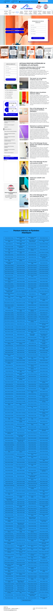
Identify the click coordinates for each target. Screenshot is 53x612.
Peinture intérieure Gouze (21, 368)
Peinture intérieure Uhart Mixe (32, 583)
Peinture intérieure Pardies (32, 243)
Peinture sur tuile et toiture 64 (8, 152)
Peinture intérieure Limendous (20, 307)
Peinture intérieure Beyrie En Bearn (9, 451)
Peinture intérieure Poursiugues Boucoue (9, 531)
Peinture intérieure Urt (20, 587)
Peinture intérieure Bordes (44, 440)
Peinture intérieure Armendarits (44, 499)
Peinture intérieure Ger (9, 376)
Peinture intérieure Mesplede (32, 281)
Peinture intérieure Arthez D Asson (9, 493)
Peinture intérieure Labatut (9, 340)
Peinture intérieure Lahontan (9, 331)
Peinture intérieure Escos (9, 396)
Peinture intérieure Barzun (9, 467)
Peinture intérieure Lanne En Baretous (43, 327)
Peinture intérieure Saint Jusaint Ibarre (32, 549)
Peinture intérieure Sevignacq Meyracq (20, 574)
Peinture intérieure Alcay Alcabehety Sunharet (32, 518)
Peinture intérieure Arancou (21, 508)
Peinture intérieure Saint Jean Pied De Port (9, 549)
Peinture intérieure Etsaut (21, 384)
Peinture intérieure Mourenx (44, 265)
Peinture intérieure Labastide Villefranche (32, 340)
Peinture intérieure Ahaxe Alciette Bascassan (21, 523)
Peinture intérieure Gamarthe (9, 381)
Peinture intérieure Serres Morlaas (44, 571)
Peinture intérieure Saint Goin (9, 545)
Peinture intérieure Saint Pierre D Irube (43, 554)
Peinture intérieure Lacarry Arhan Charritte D (44, 334)
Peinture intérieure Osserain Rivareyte (32, 249)
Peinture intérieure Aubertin (21, 483)
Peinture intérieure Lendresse (9, 314)
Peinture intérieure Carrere (32, 421)
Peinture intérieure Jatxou (32, 345)
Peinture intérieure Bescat (21, 454)
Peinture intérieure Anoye (21, 510)
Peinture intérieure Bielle (32, 446)
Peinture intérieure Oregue (9, 257)
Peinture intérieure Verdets (32, 589)
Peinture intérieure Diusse (21, 398)
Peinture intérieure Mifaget (21, 281)
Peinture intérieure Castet (32, 415)
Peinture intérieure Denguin (44, 398)
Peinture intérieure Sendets (21, 570)
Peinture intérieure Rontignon (32, 535)
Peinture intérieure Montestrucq (44, 269)
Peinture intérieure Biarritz (32, 448)
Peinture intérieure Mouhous (20, 267)
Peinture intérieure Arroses (21, 493)
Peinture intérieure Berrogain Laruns (32, 454)
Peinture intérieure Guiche (44, 365)
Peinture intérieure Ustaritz (32, 587)
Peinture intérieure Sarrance (20, 562)
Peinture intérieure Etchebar (44, 384)
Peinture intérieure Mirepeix (44, 278)
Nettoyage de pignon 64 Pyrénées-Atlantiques (31, 12)
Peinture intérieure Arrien (9, 496)
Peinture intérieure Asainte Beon (9, 485)
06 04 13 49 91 (14, 2)
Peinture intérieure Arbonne (32, 506)
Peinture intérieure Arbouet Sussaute (21, 506)
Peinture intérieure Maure (21, 288)
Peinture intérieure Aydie (20, 476)
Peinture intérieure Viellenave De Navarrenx (32, 592)
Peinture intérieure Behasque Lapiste (43, 460)
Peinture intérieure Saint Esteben (43, 540)
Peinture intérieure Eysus (32, 384)
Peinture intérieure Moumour (9, 267)
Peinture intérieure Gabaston (32, 381)
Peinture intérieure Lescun (21, 312)
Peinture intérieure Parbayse (43, 243)
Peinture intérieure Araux (9, 508)
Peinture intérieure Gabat (21, 381)
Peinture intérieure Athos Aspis (32, 483)
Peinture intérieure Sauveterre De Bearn (9, 568)
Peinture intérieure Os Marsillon (44, 252)
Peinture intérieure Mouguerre (32, 267)
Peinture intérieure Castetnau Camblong (43, 413)
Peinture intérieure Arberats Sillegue (44, 506)
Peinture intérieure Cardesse (9, 424)
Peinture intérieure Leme (20, 314)
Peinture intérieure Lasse (44, 318)
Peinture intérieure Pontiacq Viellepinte (20, 528)
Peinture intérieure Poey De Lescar (21, 241)
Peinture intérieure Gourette (26, 600)
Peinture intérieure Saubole (32, 562)
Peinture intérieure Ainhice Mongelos (9, 521)
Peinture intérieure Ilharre (21, 352)
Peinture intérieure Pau (9, 243)
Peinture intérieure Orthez (32, 252)
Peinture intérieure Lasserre (32, 318)
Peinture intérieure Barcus (9, 470)
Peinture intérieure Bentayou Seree (32, 457)
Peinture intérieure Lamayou (9, 329)
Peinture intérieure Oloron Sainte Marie (44, 257)
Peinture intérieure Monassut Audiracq (9, 278)
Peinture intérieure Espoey (21, 388)
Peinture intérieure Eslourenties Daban (32, 391)
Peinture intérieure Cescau (21, 409)
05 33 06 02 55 (7, 2)
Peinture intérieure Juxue (9, 345)
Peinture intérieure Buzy (9, 429)
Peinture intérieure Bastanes (43, 464)
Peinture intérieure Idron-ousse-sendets (9, 355)
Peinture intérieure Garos (44, 376)
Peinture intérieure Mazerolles (43, 285)
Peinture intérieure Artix (9, 490)
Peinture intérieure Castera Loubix (44, 415)
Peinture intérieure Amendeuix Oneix (43, 515)
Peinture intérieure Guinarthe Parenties (32, 365)
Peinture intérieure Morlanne (43, 267)
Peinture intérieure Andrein (44, 512)
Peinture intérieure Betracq (44, 451)
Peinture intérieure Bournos (32, 435)
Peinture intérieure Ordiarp (21, 257)
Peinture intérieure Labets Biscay (44, 337)
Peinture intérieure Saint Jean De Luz (32, 546)
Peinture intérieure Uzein (9, 589)
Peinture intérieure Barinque (32, 467)
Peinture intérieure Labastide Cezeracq (20, 343)
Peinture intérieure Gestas (44, 371)
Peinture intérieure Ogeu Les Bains (9, 260)
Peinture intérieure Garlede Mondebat (21, 379)
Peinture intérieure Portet (32, 528)
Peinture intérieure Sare (43, 560)
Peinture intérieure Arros (32, 493)
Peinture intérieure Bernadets (43, 454)
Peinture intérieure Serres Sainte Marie (9, 574)
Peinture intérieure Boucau (9, 440)
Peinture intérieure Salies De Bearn (32, 557)
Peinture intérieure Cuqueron (9, 401)
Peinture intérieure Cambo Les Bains (20, 427)
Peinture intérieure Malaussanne (44, 291)
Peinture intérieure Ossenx (44, 249)
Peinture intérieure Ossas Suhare (21, 252)
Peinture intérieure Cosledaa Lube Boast (43, 401)
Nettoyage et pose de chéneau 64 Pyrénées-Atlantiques (35, 12)
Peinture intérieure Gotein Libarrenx (32, 368)
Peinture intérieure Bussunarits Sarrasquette (43, 430)
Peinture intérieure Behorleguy (32, 459)
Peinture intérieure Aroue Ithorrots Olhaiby (9, 499)
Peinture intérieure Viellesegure (44, 592)
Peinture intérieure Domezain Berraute (43, 396)
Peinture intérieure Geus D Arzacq (32, 371)
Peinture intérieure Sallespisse (9, 560)
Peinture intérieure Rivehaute (20, 535)
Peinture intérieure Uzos (20, 589)
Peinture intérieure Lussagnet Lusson (9, 297)
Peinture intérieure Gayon (21, 376)
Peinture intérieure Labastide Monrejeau (43, 340)
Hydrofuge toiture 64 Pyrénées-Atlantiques (44, 12)
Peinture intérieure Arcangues (43, 503)
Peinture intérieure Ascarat (44, 485)
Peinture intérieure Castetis (9, 415)
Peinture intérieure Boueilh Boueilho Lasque (21, 440)
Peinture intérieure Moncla (9, 275)
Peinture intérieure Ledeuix (21, 316)
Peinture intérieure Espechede (20, 391)
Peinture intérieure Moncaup (44, 275)
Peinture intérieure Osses (21, 249)
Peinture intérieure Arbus (9, 506)
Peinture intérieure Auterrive (44, 476)
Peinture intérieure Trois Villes (9, 583)
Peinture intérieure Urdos (21, 585)
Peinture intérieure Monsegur (32, 273)
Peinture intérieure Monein (21, 275)
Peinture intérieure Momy (21, 278)
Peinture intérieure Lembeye (32, 314)
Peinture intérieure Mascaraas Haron (9, 294)
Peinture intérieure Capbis (21, 424)
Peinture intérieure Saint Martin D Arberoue (9, 551)
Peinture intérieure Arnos (20, 499)
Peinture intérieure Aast (9, 528)
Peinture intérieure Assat (32, 485)
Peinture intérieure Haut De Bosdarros (9, 362)
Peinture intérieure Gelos (44, 374)
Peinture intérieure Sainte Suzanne (9, 557)
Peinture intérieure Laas (32, 343)
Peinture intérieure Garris (32, 376)
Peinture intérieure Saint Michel (44, 551)
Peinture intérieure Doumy (32, 396)
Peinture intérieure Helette (32, 360)
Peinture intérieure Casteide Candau (20, 418)
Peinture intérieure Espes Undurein (44, 388)
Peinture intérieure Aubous (44, 481)
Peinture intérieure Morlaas (9, 269)
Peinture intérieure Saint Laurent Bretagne (44, 549)
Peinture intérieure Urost (44, 585)
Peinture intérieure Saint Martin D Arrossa (20, 551)
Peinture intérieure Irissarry (9, 352)
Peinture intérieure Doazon (32, 398)
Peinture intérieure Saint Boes (32, 537)
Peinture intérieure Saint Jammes (20, 546)
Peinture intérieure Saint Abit (9, 537)
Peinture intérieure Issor (20, 350)
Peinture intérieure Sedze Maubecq (32, 568)
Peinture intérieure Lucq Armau (20, 299)
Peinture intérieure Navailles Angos (32, 263)
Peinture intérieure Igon (43, 352)
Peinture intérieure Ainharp (21, 520)
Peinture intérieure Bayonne (44, 462)
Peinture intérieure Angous (9, 512)
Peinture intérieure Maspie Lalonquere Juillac (9, 291)
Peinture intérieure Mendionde (9, 285)
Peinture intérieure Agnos (32, 523)
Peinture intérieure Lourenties (20, 302)
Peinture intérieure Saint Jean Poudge (20, 549)
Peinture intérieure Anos (32, 510)
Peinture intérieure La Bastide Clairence (9, 343)
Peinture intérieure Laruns (21, 321)
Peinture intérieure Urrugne (9, 587)
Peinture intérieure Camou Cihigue (44, 424)
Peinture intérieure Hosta (9, 357)
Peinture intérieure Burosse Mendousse (9, 433)
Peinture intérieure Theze (44, 581)
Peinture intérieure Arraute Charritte (21, 496)
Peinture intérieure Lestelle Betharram (32, 310)
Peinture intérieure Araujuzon (32, 508)
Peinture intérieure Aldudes (21, 517)
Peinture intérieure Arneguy (32, 499)
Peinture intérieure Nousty (32, 260)
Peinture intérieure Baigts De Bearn (32, 473)
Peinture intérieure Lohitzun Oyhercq (9, 307)
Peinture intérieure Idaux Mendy (32, 354)
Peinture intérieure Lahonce (20, 331)
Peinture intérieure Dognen (9, 398)
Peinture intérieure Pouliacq (44, 528)
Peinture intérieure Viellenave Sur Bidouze (9, 592)
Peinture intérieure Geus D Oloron (21, 371)
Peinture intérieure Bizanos (21, 444)
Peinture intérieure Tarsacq (32, 581)
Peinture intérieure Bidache (44, 448)
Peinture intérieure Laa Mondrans (43, 343)
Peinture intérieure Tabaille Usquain (32, 578)
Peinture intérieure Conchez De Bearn (21, 404)
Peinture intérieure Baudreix (9, 464)
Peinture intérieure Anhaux (44, 510)
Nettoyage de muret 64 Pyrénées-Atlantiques (49, 12)
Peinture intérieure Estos (32, 386)
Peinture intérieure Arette (21, 503)
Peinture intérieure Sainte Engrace (32, 540)
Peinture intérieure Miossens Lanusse (9, 281)
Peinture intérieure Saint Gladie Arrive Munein (44, 543)
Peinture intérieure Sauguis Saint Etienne (9, 565)
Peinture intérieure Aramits (9, 510)
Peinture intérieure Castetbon (20, 415)
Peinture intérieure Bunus (44, 432)
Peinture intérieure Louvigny (32, 299)
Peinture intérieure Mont (20, 273)
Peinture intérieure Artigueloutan (32, 490)
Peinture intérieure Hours (44, 354)
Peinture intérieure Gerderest (32, 374)
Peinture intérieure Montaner (43, 271)
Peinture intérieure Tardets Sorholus (9, 581)
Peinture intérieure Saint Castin (44, 537)
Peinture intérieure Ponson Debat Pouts (32, 238)
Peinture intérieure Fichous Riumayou (44, 382)
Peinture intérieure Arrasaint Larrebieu (44, 496)
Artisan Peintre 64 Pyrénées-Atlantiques (21, 12)
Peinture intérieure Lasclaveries (9, 321)
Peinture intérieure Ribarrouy (43, 533)
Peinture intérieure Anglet (21, 512)
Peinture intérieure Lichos (9, 310)
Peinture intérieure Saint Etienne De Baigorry (9, 543)
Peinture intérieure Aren (32, 503)
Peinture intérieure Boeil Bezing (9, 444)
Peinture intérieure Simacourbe (44, 573)
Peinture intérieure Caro (43, 421)
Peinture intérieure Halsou (32, 362)
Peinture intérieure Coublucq (32, 401)
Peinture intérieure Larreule (44, 321)
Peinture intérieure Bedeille (32, 462)
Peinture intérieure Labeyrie (21, 337)
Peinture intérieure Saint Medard (32, 551)
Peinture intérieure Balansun (20, 473)
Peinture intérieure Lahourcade (43, 329)
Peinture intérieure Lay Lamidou (9, 318)
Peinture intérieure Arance (44, 508)
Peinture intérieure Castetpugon (21, 412)
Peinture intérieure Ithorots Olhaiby (44, 348)
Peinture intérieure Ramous (21, 533)
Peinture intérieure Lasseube (20, 318)
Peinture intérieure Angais (32, 512)
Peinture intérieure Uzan (44, 587)
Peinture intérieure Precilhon (43, 531)
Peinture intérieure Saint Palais (9, 554)
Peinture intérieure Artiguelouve (21, 490)
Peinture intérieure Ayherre (44, 473)
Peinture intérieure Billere (9, 446)
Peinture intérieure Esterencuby (44, 386)
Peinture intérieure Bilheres (21, 446)
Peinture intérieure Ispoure (32, 350)
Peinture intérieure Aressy (9, 503)
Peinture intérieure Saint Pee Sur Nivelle (32, 554)
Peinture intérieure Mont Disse (9, 271)
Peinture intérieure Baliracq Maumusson (44, 470)
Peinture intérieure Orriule (21, 254)
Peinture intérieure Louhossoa (43, 302)
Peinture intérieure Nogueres (43, 260)
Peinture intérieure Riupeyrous (9, 535)
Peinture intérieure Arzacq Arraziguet (32, 488)
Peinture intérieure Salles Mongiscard (44, 557)
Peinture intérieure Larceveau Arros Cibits (43, 324)
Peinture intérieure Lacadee (32, 337)
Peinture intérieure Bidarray (21, 448)
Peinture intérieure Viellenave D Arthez (21, 592)
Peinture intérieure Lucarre (9, 299)
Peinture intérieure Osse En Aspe (9, 252)
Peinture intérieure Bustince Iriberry (32, 430)
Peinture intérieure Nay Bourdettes (9, 263)
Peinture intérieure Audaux (32, 481)
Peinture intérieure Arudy (44, 487)
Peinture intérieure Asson (21, 485)
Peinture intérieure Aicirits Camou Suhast (44, 521)
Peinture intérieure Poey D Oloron (9, 241)
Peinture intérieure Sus (9, 578)
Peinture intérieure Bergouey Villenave (20, 457)
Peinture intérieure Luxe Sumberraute (43, 294)
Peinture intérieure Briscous (44, 435)
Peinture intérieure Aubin (9, 483)
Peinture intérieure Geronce (9, 374)
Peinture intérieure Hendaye (20, 360)
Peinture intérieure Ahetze (9, 523)
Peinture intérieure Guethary (9, 368)
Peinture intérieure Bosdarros (32, 440)
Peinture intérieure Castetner (32, 412)
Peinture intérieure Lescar (32, 312)
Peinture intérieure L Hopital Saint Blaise (20, 358)
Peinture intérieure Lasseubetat (44, 316)
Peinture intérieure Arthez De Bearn (43, 491)
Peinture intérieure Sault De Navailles (21, 565)
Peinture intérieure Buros (21, 432)
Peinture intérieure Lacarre (9, 337)
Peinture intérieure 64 (17, 12)
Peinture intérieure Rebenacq (32, 533)
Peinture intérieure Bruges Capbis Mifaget (21, 435)
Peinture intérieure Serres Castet (32, 571)
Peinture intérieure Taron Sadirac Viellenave (20, 581)
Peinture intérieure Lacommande (32, 334)
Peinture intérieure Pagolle (9, 246)
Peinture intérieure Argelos (32, 501)
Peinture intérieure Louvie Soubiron (44, 300)
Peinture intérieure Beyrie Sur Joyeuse (20, 451)
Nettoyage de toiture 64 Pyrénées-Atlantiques (6, 12)
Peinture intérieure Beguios (9, 462)
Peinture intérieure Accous (44, 523)
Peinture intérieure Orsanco (9, 254)
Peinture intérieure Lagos (44, 331)
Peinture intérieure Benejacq (9, 459)
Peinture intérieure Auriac (9, 481)
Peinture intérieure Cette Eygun (9, 409)
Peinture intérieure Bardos (44, 467)
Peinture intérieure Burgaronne (32, 432)
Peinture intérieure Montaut (21, 271)
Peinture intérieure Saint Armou (21, 537)
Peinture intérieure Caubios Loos (44, 410)
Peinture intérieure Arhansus (9, 501)
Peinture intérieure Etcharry (9, 386)
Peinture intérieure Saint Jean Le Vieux (43, 546)
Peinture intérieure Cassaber (9, 421)
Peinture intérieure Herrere (9, 360)
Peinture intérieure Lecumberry (32, 316)
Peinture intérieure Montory (21, 269)
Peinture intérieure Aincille (32, 520)
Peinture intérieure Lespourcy (43, 310)
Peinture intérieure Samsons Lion (32, 560)
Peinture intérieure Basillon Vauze (32, 465)
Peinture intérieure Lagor (9, 334)
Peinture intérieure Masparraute (21, 291)
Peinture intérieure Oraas (32, 257)
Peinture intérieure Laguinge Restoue (32, 332)
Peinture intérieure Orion (32, 254)
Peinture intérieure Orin (43, 254)
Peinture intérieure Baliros (21, 470)
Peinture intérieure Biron (32, 444)
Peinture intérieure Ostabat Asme (9, 249)
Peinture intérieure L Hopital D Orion (43, 358)
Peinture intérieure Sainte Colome (9, 540)
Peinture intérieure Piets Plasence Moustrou (32, 241)
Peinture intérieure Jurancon (20, 345)
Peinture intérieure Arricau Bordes (32, 496)
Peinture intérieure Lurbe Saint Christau (20, 297)
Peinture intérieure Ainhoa (44, 517)
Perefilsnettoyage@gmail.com (25, 1)
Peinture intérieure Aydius (9, 476)
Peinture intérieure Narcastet (9, 265)
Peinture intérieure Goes (9, 371)
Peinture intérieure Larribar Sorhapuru (32, 321)
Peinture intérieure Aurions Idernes (32, 479)
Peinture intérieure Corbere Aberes (9, 404)
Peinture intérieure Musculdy (32, 265)
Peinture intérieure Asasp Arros (20, 487)
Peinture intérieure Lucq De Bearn (32, 297)
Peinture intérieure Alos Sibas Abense (9, 518)
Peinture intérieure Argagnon (43, 501)
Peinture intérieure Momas (32, 278)
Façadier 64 (13, 12)
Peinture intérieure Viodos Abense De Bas (32, 595)
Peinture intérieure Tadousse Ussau (43, 578)
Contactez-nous (14, 29)
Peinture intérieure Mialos (44, 281)
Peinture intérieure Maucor (44, 288)
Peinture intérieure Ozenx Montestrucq (21, 246)
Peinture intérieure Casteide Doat (9, 418)
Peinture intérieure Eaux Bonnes (21, 396)
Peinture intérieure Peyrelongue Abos (44, 241)
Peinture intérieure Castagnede (44, 418)
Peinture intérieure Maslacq (32, 291)
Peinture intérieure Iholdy (32, 352)
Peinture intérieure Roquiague (43, 535)
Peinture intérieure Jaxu (43, 345)
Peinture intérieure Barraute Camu (21, 467)
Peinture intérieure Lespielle (9, 312)
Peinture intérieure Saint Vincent (21, 557)
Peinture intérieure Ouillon (44, 246)
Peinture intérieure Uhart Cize (20, 583)
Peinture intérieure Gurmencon (20, 365)
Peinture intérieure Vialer (44, 589)
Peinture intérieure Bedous (21, 462)
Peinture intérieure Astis (43, 483)
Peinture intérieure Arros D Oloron (44, 493)
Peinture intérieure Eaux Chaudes (43, 598)
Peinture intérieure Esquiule (9, 388)
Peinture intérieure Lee (43, 314)
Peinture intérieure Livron (32, 307)
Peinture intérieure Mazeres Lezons (9, 288)
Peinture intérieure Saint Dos (20, 540)
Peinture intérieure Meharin (32, 285)
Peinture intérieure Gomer (44, 368)
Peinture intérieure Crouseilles (20, 401)
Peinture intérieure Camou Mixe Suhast (32, 424)
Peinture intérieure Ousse (32, 246)
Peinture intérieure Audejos (21, 481)
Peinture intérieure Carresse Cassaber (20, 421)
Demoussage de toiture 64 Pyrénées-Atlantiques (40, 12)
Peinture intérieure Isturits (9, 350)
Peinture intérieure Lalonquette (20, 329)
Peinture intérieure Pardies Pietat (21, 244)
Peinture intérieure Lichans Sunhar (21, 310)
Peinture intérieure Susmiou (20, 578)
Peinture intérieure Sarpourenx (9, 562)
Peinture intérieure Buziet (21, 429)
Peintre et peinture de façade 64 (9, 12)
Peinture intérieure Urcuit (44, 583)
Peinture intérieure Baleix (9, 473)
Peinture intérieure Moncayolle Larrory (32, 276)
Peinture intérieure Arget (20, 501)
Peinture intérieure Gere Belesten (20, 374)
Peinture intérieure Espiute (32, 388)
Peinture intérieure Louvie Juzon (9, 302)
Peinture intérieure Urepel (32, 585)
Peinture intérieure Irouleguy (44, 350)
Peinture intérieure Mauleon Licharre (32, 288)
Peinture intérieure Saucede (44, 562)
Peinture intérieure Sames (21, 560)
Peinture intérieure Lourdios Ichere (32, 302)
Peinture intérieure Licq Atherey (44, 307)
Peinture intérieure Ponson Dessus (21, 238)
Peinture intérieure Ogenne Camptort (21, 260)
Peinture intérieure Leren (44, 312)
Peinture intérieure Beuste (32, 451)
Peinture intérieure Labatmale (20, 340)
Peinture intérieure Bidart (9, 448)
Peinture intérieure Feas (9, 384)
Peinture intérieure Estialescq (20, 386)
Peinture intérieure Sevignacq (32, 573)
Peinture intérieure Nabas (21, 265)
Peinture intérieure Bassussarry (21, 464)
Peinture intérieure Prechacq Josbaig (20, 531)
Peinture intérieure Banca (32, 470)
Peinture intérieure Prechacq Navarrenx (32, 531)
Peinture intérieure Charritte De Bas (32, 407)
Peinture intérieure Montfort (32, 269)
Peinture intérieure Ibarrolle (21, 354)
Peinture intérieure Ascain (9, 487)
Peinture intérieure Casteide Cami (32, 418)
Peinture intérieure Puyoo (9, 533)
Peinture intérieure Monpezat (43, 273)
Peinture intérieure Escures (44, 391)
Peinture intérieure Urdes (9, 585)
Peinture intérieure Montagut (9, 273)
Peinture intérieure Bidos (44, 446)
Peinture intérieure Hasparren (20, 362)
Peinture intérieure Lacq (20, 334)
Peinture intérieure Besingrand (9, 454)
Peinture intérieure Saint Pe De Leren (20, 554)
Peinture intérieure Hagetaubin (43, 362)
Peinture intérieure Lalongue (32, 329)
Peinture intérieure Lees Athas (9, 316)
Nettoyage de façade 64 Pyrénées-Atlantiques (26, 12)
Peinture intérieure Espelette (9, 391)
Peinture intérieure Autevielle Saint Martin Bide (32, 476)
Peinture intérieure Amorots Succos (32, 515)
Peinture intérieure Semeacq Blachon (9, 571)
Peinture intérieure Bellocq (21, 459)
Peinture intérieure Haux (44, 360)
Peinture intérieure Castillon (32, 409)
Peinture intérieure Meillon (21, 285)
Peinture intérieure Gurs (9, 365)
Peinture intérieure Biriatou (44, 444)
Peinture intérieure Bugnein (9, 435)
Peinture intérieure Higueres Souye (32, 358)
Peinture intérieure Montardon (32, 271)
